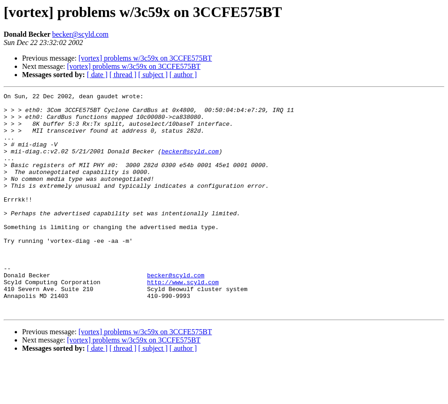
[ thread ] (122, 75)
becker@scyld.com (80, 34)
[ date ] (97, 75)
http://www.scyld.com (183, 320)
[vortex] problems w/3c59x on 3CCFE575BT (145, 58)
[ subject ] (153, 75)
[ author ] (183, 75)
